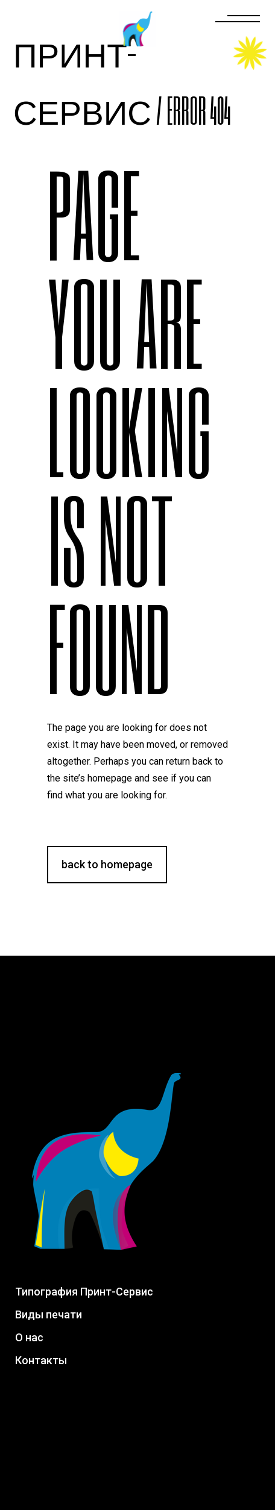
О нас (29, 1337)
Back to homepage (107, 864)
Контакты (41, 1360)
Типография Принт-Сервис (84, 1291)
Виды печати (48, 1314)
